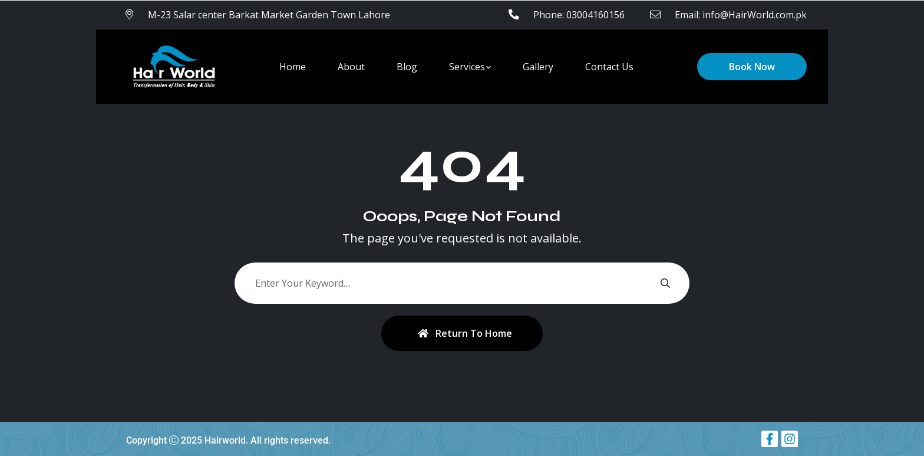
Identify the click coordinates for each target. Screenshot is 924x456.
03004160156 (595, 14)
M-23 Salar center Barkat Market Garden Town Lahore (269, 14)
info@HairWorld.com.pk (754, 14)
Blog (407, 66)
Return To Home (465, 333)
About (351, 66)
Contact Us (609, 66)
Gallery (538, 66)
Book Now (752, 66)
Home (292, 66)
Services (467, 66)
